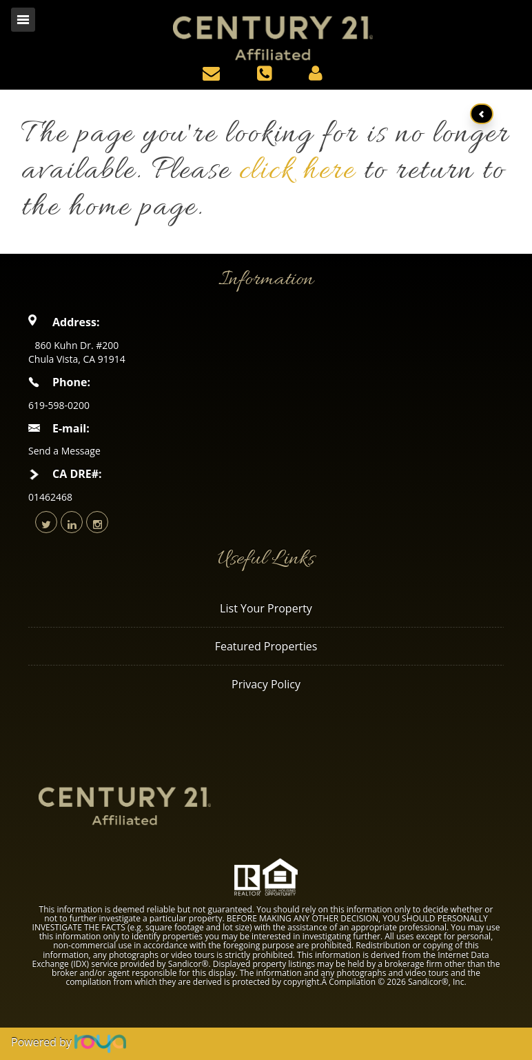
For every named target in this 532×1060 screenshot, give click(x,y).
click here (297, 171)
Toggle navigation (23, 20)
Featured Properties (266, 646)
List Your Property (266, 608)
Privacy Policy (266, 684)
